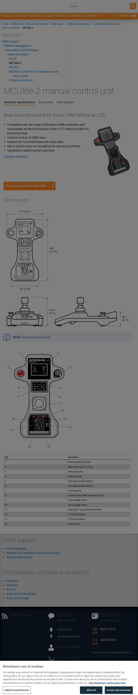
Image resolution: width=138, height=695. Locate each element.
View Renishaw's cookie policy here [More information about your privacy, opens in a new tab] (107, 687)
